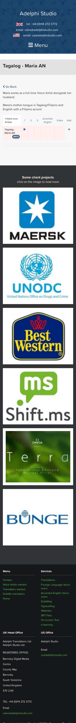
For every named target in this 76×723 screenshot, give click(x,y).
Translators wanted (14, 589)
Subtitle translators (14, 594)
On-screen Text (50, 620)
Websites (46, 611)
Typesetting (48, 606)
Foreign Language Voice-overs (55, 586)
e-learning (47, 625)
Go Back (10, 86)
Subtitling (46, 601)
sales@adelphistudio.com (41, 29)
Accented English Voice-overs (55, 595)
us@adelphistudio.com (47, 35)
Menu (38, 45)
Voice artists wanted (14, 585)
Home (6, 598)
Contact (7, 580)
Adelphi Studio (38, 13)
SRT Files (46, 615)
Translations (48, 580)
